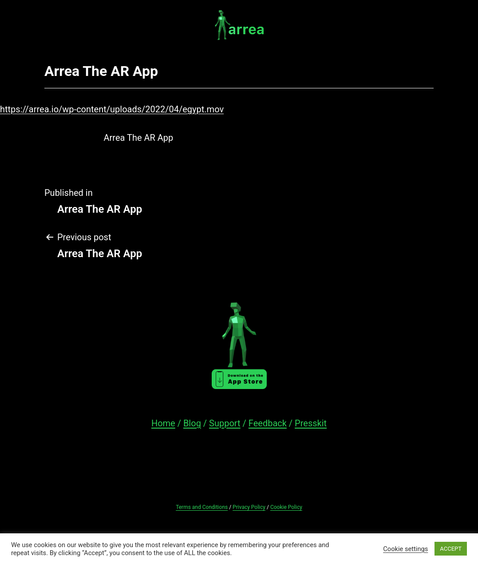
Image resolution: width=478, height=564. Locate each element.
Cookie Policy (286, 507)
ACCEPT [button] (451, 548)
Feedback (268, 423)
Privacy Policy (249, 507)
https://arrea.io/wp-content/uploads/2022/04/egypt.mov (112, 109)
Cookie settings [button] (405, 549)
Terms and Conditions (202, 507)
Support (225, 423)
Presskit (311, 423)
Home (163, 423)
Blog (192, 423)
